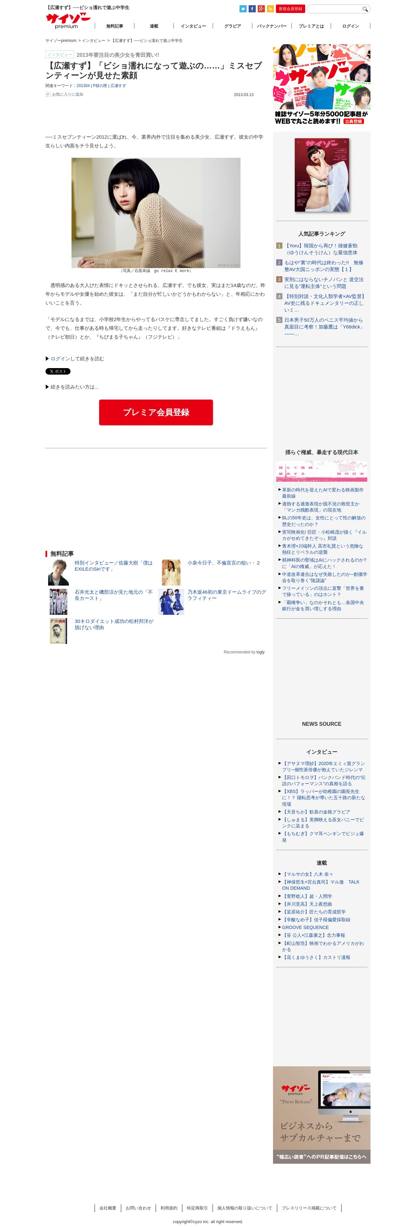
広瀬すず (118, 85)
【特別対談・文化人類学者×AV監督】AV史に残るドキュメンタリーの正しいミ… (325, 303)
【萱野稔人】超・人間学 (307, 896)
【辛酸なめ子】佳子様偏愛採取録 (316, 919)
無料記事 (114, 26)
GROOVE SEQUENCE (305, 927)
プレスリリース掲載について (309, 1208)
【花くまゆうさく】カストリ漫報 (316, 957)
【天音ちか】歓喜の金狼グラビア (316, 811)
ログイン (60, 358)
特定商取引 (197, 1208)
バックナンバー (272, 26)
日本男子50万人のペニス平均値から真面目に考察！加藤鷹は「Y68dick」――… (324, 326)
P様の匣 (100, 85)
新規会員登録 (290, 8)
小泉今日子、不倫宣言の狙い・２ (224, 562)
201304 (83, 85)
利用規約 (169, 1208)
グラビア (232, 26)
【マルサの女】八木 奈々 (307, 874)
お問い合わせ (138, 1208)
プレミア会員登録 (156, 412)
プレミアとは (311, 26)
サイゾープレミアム (69, 20)
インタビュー (193, 26)
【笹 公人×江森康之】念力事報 (313, 935)
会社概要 (107, 1208)
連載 (154, 26)
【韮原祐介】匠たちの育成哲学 (314, 911)
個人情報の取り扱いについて (244, 1208)
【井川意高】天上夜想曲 (307, 904)
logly (260, 652)
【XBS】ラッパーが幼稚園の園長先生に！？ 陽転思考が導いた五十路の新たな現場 (323, 797)
